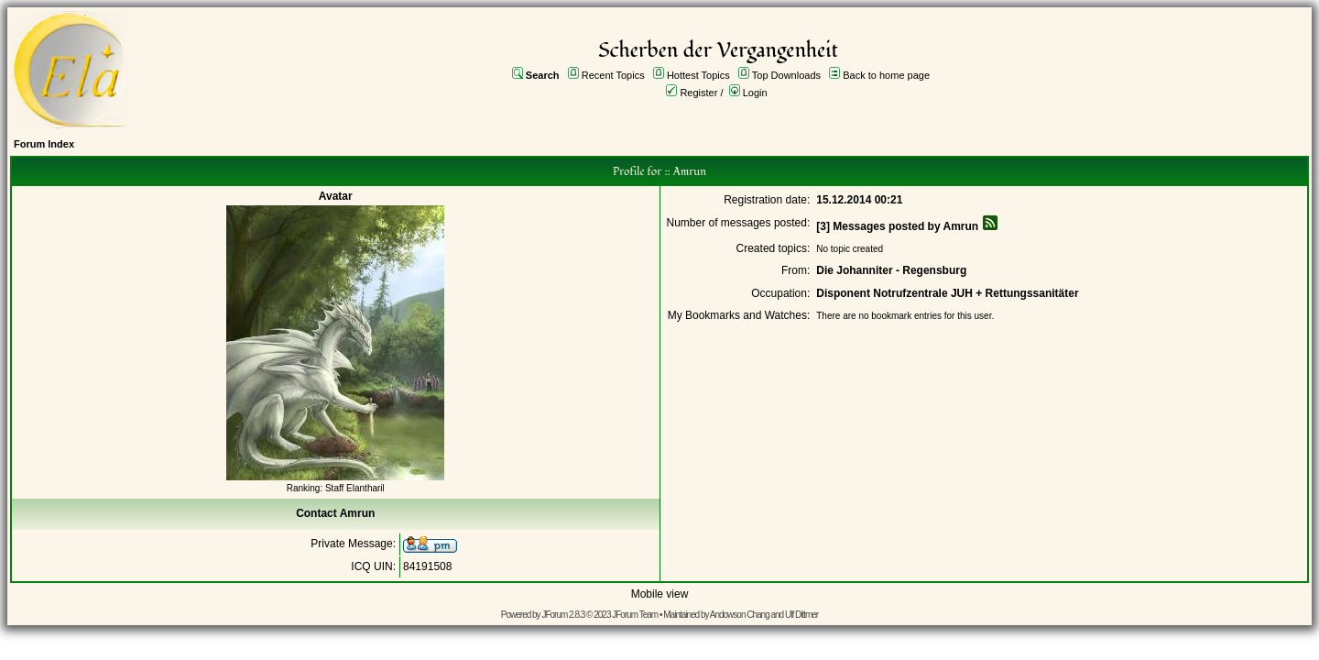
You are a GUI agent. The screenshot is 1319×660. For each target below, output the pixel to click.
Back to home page (886, 75)
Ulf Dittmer (801, 615)
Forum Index (44, 143)
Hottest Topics (698, 75)
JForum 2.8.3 (562, 615)
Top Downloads (786, 75)
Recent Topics (613, 75)
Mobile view (660, 594)
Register (698, 92)
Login (755, 92)
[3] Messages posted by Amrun (897, 226)
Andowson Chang (739, 615)
